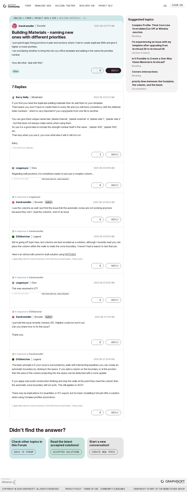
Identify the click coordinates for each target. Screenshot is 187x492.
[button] (94, 70)
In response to (27, 197)
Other (15, 71)
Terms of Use (90, 489)
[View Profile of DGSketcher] (23, 236)
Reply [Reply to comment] (115, 154)
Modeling (136, 36)
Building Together (65, 5)
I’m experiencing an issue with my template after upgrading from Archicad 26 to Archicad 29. (151, 45)
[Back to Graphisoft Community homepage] (12, 5)
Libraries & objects (141, 53)
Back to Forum (23, 451)
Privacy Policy (73, 489)
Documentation (139, 89)
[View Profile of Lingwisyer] (22, 168)
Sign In (177, 5)
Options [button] (119, 18)
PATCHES (70, 254)
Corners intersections (145, 71)
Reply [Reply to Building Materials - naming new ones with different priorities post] (115, 70)
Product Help (106, 5)
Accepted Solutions (66, 451)
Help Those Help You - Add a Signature (55, 179)
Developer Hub (87, 5)
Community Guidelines (112, 489)
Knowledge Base (43, 5)
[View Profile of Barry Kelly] (22, 97)
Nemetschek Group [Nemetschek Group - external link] (174, 489)
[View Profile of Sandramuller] (26, 25)
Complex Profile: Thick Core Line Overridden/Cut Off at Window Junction (151, 29)
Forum (28, 5)
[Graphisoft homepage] (173, 482)
